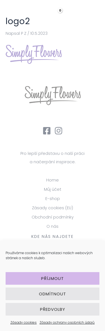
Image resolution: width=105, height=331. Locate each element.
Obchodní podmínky (53, 217)
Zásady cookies (23, 322)
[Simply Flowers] (25, 11)
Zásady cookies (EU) (52, 208)
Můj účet (52, 189)
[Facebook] (47, 131)
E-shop (52, 198)
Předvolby (52, 309)
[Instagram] (58, 131)
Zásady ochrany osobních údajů (67, 322)
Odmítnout (52, 294)
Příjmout (52, 278)
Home (52, 180)
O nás (52, 226)
